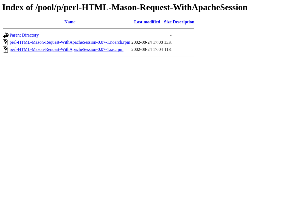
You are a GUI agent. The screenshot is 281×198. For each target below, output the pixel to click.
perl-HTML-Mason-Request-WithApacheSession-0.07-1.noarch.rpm (70, 42)
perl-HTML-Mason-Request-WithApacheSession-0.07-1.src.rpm (66, 49)
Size (168, 22)
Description (183, 22)
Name (69, 22)
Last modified (147, 22)
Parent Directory (24, 35)
